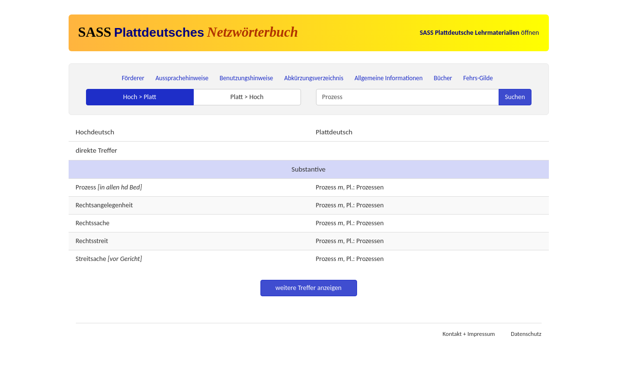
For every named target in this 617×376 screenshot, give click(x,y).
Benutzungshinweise (246, 78)
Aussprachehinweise (182, 78)
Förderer (133, 78)
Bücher (443, 78)
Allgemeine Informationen (389, 78)
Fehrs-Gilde (478, 78)
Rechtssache (93, 223)
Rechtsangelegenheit (104, 205)
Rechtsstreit (92, 241)
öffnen (479, 33)
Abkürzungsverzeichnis (313, 78)
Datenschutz (526, 333)
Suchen (515, 97)
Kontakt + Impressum (469, 333)
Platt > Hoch (247, 97)
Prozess (86, 187)
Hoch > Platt (140, 97)
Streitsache (91, 259)
